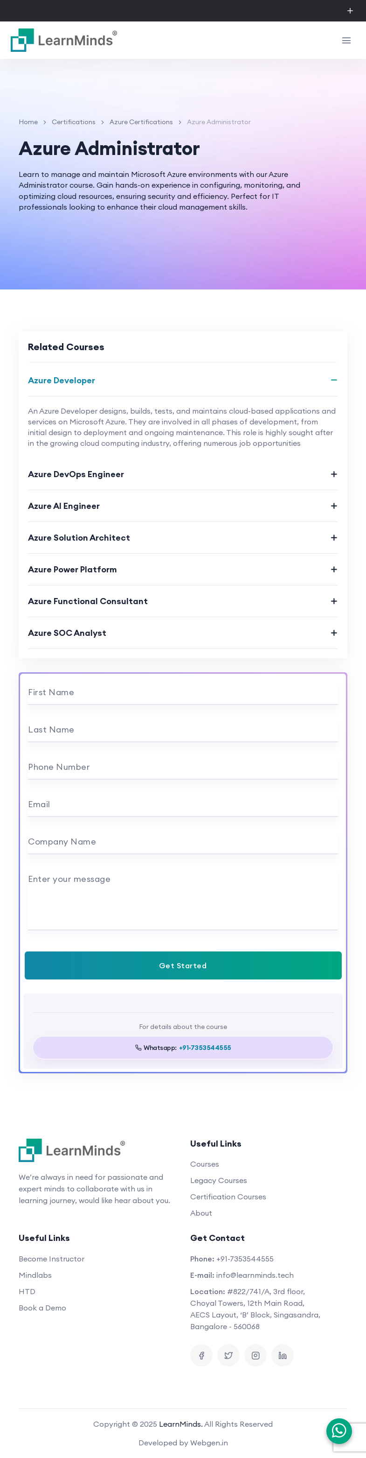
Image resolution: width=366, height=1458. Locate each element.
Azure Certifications (141, 122)
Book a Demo (42, 1307)
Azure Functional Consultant (88, 601)
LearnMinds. (181, 1424)
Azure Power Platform (72, 569)
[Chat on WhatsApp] (339, 1431)
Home (28, 122)
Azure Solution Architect (79, 537)
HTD (27, 1291)
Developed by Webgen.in (183, 1442)
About (201, 1213)
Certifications (74, 122)
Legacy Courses (218, 1180)
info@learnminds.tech (255, 1275)
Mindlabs (35, 1275)
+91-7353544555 (245, 1258)
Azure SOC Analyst (67, 632)
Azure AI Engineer (64, 505)
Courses (204, 1164)
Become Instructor (51, 1258)
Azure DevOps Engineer (76, 474)
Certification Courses (228, 1196)
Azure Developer (61, 380)
